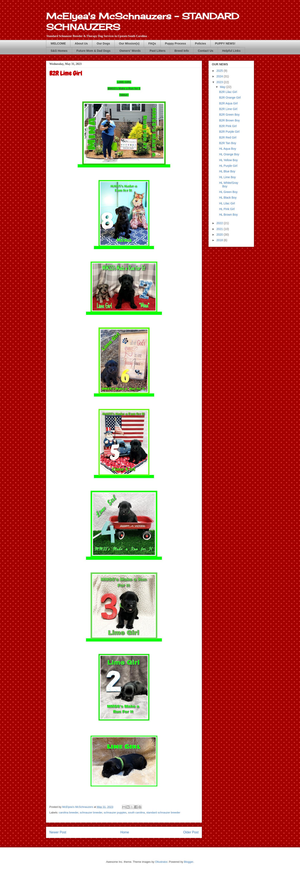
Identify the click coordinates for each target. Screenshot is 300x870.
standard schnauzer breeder (163, 812)
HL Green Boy (228, 192)
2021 (220, 229)
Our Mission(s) (129, 43)
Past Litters (157, 50)
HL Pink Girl (227, 209)
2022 (220, 223)
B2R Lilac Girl (228, 92)
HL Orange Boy (229, 154)
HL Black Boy (228, 197)
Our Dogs (103, 43)
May (223, 87)
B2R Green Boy (229, 114)
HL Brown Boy (228, 214)
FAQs (152, 43)
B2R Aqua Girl (228, 103)
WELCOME (58, 43)
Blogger (188, 861)
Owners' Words (130, 50)
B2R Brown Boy (229, 120)
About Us (81, 43)
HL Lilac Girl (227, 203)
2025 (220, 70)
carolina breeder (68, 812)
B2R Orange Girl (230, 97)
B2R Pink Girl (228, 126)
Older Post (191, 832)
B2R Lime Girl (228, 109)
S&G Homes (59, 50)
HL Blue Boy (227, 171)
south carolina (136, 812)
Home (124, 832)
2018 (220, 240)
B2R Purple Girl (229, 131)
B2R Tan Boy (227, 143)
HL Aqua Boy (227, 148)
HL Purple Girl (228, 165)
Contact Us (205, 50)
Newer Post (57, 832)
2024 (220, 76)
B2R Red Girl (227, 137)
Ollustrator (161, 861)
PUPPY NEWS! (225, 43)
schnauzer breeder (91, 812)
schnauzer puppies (115, 812)
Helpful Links (231, 50)
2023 (220, 82)
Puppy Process (175, 43)
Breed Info (181, 50)
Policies (200, 43)
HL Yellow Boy (228, 160)
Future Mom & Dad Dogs (93, 50)
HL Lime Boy (227, 177)
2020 (220, 234)
